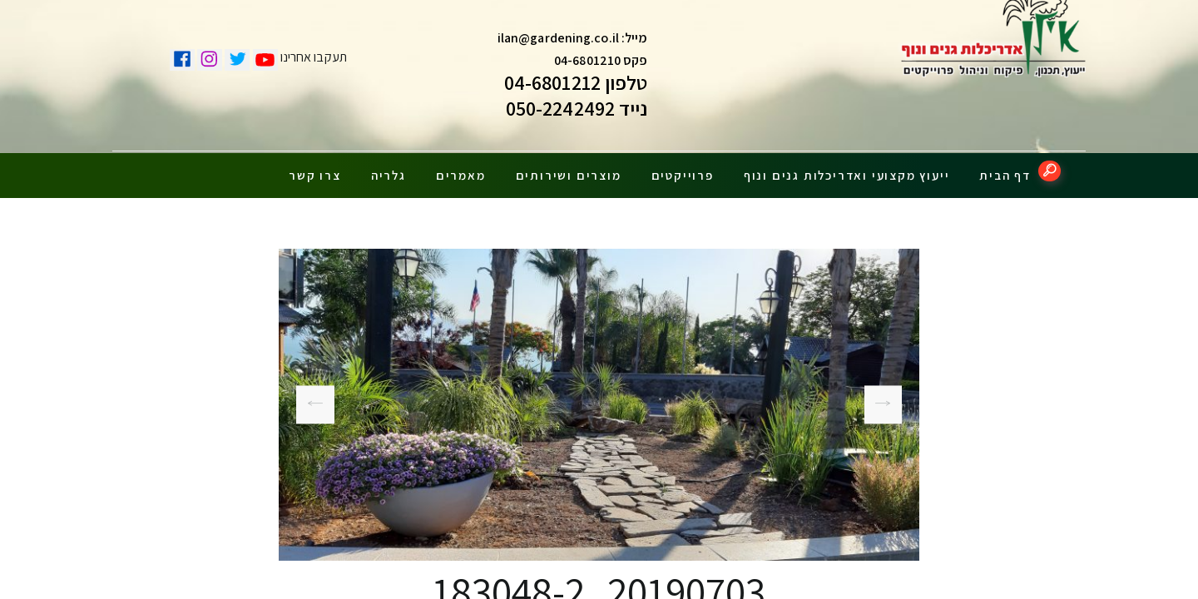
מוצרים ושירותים (568, 168)
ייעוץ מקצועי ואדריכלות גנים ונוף (847, 168)
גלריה (388, 168)
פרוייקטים (682, 168)
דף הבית (1005, 168)
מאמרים (461, 168)
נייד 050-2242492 (577, 112)
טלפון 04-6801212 (576, 86)
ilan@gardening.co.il (558, 42)
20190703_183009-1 (889, 398)
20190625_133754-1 (315, 397)
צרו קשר (315, 168)
